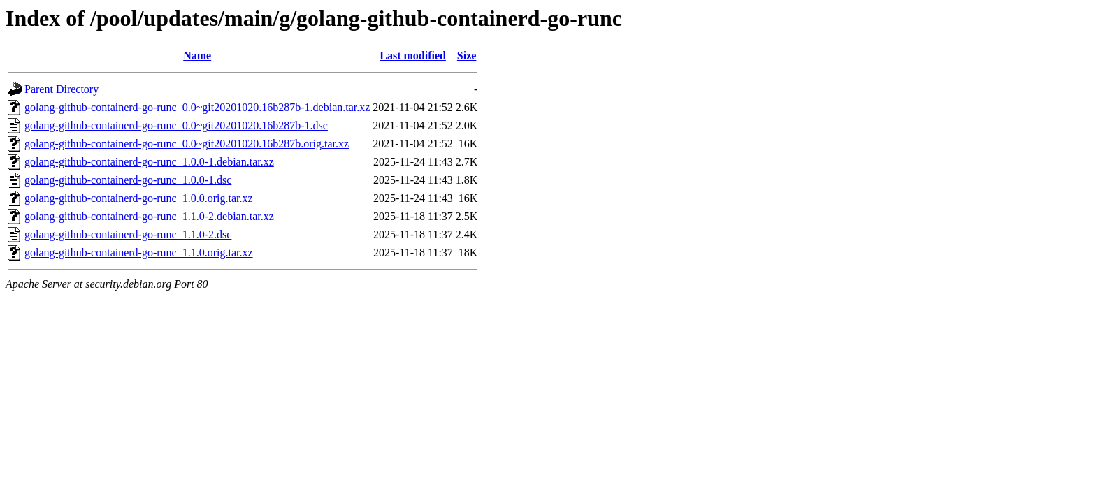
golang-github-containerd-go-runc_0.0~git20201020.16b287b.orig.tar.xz (186, 144)
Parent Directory (61, 89)
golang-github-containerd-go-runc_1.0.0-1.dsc (127, 180)
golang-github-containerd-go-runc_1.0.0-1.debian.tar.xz (149, 162)
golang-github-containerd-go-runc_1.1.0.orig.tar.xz (138, 252)
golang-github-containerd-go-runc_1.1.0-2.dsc (127, 234)
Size (467, 55)
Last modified (413, 55)
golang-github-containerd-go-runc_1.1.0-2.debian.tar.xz (149, 216)
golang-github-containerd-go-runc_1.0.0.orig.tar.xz (138, 198)
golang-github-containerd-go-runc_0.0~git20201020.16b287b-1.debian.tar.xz (197, 107)
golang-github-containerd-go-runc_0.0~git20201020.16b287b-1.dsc (176, 125)
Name (197, 55)
